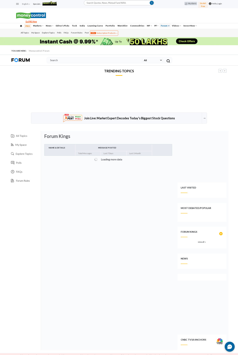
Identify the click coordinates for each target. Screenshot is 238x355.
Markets (38, 25)
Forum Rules (76, 32)
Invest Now (190, 25)
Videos (176, 25)
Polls (59, 32)
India (82, 25)
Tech (74, 25)
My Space (35, 32)
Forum (165, 25)
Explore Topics (48, 32)
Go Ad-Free (203, 4)
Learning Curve (95, 25)
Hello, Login (216, 3)
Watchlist (122, 25)
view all (202, 242)
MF (149, 25)
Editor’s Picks (62, 25)
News (49, 25)
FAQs (66, 32)
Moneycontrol (35, 51)
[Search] (93, 60)
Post (87, 32)
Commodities (137, 25)
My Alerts (191, 3)
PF (156, 25)
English (26, 4)
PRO (27, 26)
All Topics (25, 32)
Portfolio (110, 25)
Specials (37, 4)
